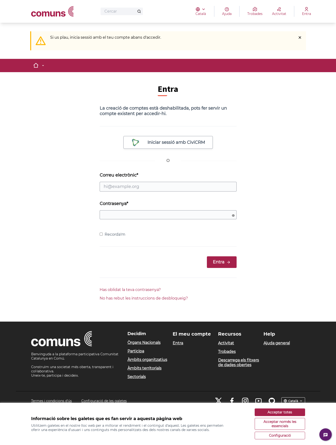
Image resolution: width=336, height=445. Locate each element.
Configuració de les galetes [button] (104, 401)
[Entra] (306, 11)
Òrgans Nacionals (144, 342)
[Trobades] (254, 11)
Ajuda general (276, 343)
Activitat (226, 343)
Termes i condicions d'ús (51, 401)
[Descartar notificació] (299, 37)
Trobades (227, 351)
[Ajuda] (227, 11)
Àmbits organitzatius (147, 359)
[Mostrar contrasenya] (233, 215)
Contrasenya (114, 203)
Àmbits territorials (144, 368)
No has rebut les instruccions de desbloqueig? (144, 298)
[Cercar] (122, 11)
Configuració (280, 435)
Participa (135, 351)
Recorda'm (112, 234)
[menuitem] (148, 342)
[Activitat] (279, 11)
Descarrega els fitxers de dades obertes (238, 362)
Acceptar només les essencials (279, 424)
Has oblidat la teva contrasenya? (130, 289)
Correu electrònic (168, 182)
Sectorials (136, 377)
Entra (222, 262)
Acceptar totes (280, 412)
